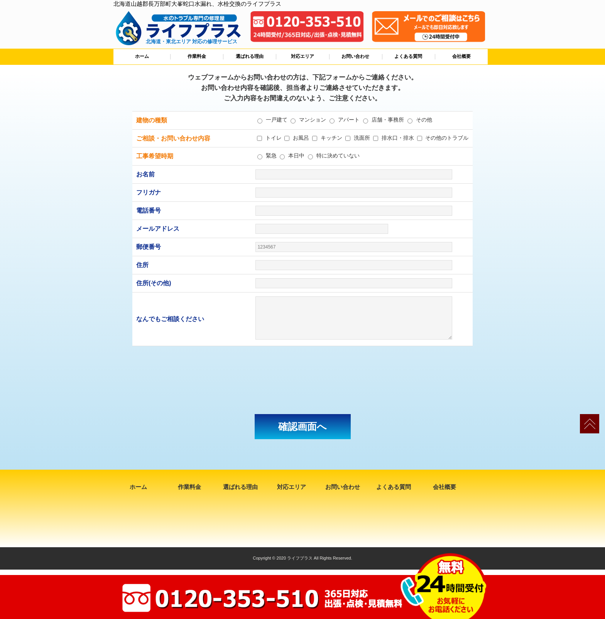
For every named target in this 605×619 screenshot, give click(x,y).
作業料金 (197, 56)
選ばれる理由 (250, 56)
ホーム (142, 56)
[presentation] (302, 380)
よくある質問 (408, 56)
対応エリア (302, 56)
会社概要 (461, 56)
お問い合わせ (355, 56)
